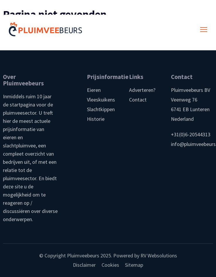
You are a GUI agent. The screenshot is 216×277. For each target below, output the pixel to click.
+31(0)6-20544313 (190, 134)
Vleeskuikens (101, 99)
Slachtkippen (101, 109)
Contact (138, 99)
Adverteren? (142, 90)
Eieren (94, 90)
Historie (95, 119)
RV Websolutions (158, 255)
